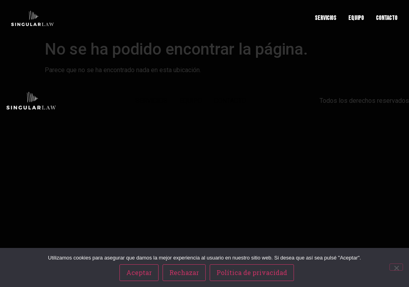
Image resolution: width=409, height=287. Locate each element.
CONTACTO (386, 18)
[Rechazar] (396, 267)
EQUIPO (356, 18)
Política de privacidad (251, 272)
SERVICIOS (325, 18)
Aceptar (139, 272)
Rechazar (184, 272)
